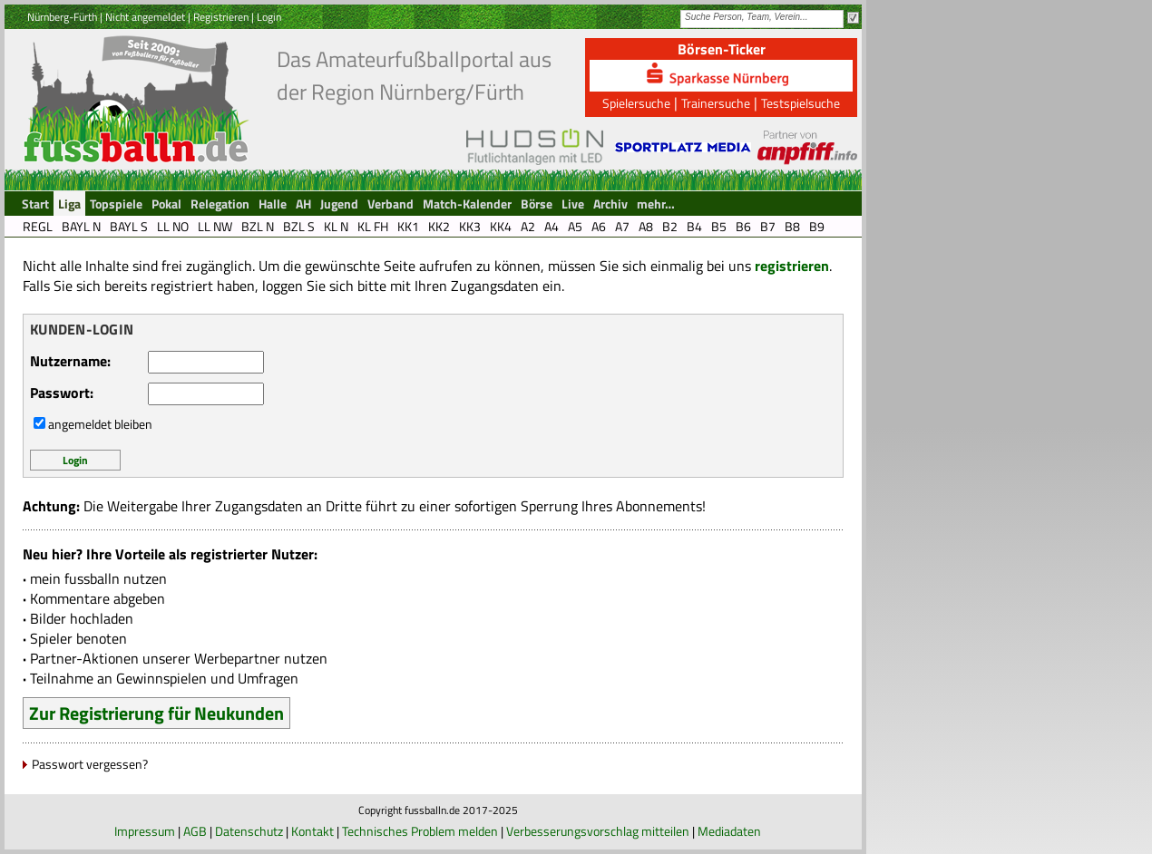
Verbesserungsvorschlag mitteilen (597, 830)
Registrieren (221, 16)
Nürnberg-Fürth (62, 16)
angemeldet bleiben (100, 423)
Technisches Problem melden (420, 830)
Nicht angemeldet (145, 16)
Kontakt (312, 830)
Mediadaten (729, 830)
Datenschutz (249, 830)
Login (269, 16)
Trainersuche (715, 102)
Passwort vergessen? (90, 763)
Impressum (144, 830)
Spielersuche (636, 102)
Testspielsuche (800, 102)
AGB (195, 830)
